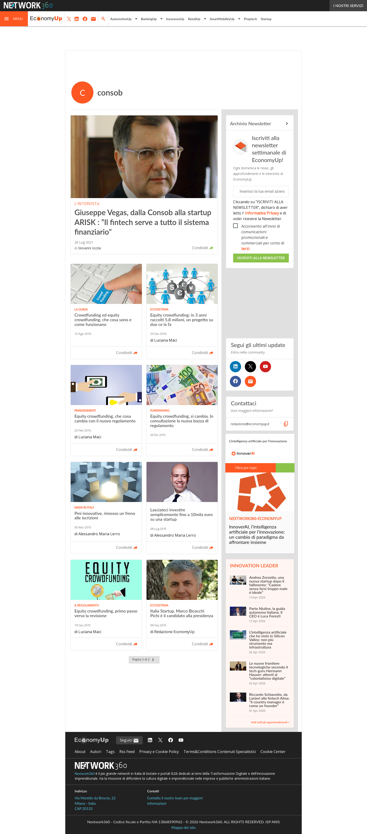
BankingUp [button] (149, 19)
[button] (14, 18)
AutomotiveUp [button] (121, 19)
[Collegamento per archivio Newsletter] (260, 123)
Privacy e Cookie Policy (159, 751)
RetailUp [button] (194, 19)
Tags (110, 751)
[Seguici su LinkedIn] (235, 366)
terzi (245, 248)
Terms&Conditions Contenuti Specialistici (220, 751)
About (80, 751)
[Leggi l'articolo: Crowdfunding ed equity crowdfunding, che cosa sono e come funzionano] (106, 311)
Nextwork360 (85, 773)
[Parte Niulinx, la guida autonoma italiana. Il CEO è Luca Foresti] (260, 615)
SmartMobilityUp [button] (222, 19)
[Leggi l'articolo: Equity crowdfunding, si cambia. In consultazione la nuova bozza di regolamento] (182, 410)
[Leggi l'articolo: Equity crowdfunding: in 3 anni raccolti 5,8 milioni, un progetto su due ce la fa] (182, 311)
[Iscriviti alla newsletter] (250, 381)
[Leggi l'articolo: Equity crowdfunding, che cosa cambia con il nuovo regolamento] (106, 410)
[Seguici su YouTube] (265, 366)
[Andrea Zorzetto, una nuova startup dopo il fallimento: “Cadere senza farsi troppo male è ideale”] (260, 587)
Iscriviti (261, 258)
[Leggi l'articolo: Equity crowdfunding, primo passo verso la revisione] (106, 605)
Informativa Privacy (262, 213)
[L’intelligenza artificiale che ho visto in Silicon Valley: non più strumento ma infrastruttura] (260, 642)
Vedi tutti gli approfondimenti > (270, 722)
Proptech (250, 19)
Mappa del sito (183, 827)
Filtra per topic (243, 468)
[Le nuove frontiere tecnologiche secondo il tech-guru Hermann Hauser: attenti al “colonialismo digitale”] (260, 673)
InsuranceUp (175, 19)
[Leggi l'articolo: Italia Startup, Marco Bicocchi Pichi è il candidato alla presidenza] (182, 605)
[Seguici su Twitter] (250, 366)
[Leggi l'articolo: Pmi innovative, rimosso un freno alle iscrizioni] (106, 508)
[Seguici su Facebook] (235, 381)
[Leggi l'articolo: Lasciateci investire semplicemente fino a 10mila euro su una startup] (182, 508)
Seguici (129, 740)
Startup (266, 19)
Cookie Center (273, 751)
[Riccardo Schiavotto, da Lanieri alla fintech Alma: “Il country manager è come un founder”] (260, 702)
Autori (95, 751)
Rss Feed (127, 751)
